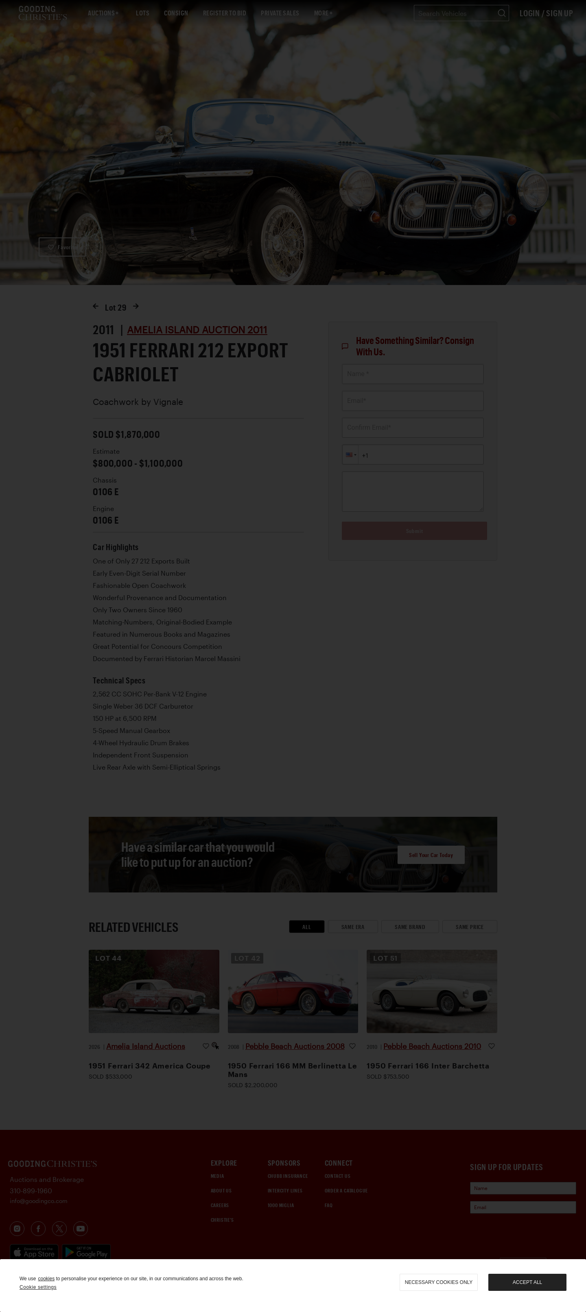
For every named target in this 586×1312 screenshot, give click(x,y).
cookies (46, 1279)
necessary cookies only (439, 1282)
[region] (293, 1285)
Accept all (527, 1282)
